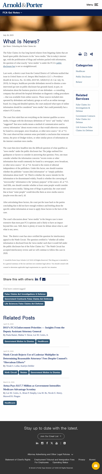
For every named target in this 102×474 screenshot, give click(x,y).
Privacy (81, 459)
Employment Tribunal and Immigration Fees (54, 459)
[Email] (44, 279)
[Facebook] (40, 279)
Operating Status (60, 462)
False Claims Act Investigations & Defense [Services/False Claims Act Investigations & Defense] (83, 108)
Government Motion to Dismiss (19, 341)
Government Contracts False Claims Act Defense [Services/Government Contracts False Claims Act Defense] (85, 119)
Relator (79, 82)
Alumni (92, 459)
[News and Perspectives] (63, 443)
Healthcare (80, 71)
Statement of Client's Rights (17, 459)
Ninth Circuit (11, 372)
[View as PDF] (86, 54)
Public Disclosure (83, 77)
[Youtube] (57, 443)
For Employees (42, 462)
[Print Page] (80, 54)
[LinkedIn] (37, 279)
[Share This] (92, 54)
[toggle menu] (92, 4)
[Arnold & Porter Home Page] (22, 4)
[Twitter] (51, 443)
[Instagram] (42, 443)
